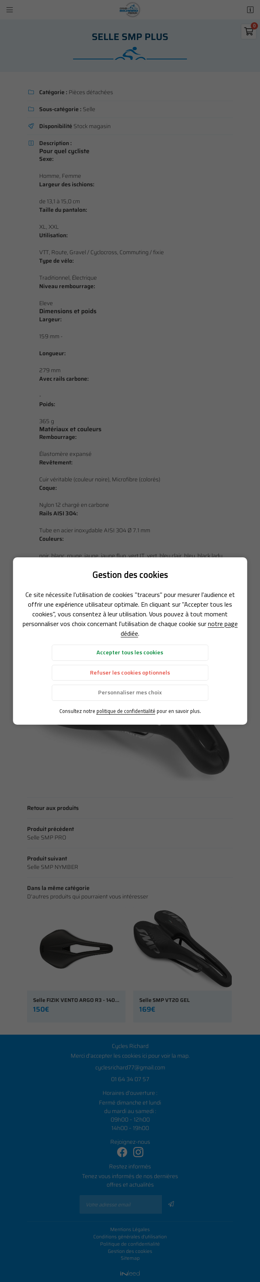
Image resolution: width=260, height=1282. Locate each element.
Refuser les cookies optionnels (130, 672)
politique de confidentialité (125, 711)
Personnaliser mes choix (130, 692)
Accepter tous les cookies (129, 652)
